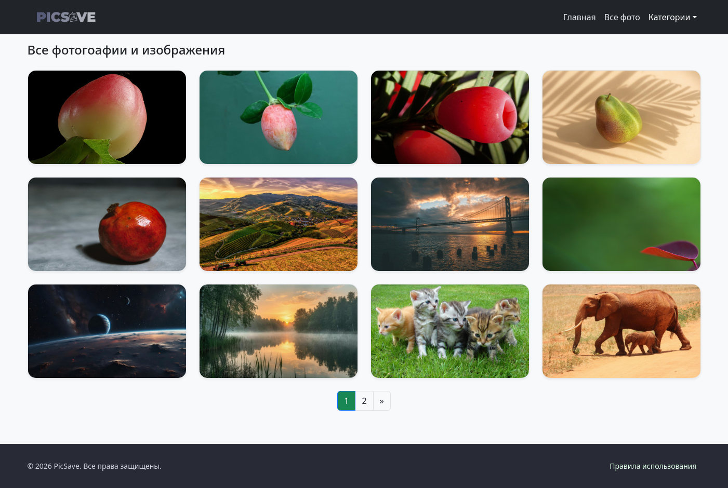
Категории (669, 17)
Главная (579, 17)
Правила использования (653, 466)
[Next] (382, 401)
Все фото (622, 17)
